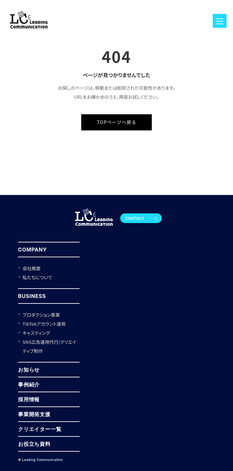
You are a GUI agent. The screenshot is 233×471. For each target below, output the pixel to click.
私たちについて (37, 277)
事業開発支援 (34, 414)
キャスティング (36, 333)
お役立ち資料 (34, 444)
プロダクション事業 (41, 315)
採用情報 (29, 399)
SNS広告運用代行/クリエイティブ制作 (49, 346)
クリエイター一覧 (39, 429)
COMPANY (32, 249)
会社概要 (32, 268)
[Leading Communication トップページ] (94, 228)
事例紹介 (29, 384)
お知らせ (29, 369)
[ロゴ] (28, 31)
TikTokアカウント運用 (44, 324)
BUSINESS (32, 296)
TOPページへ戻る (116, 122)
